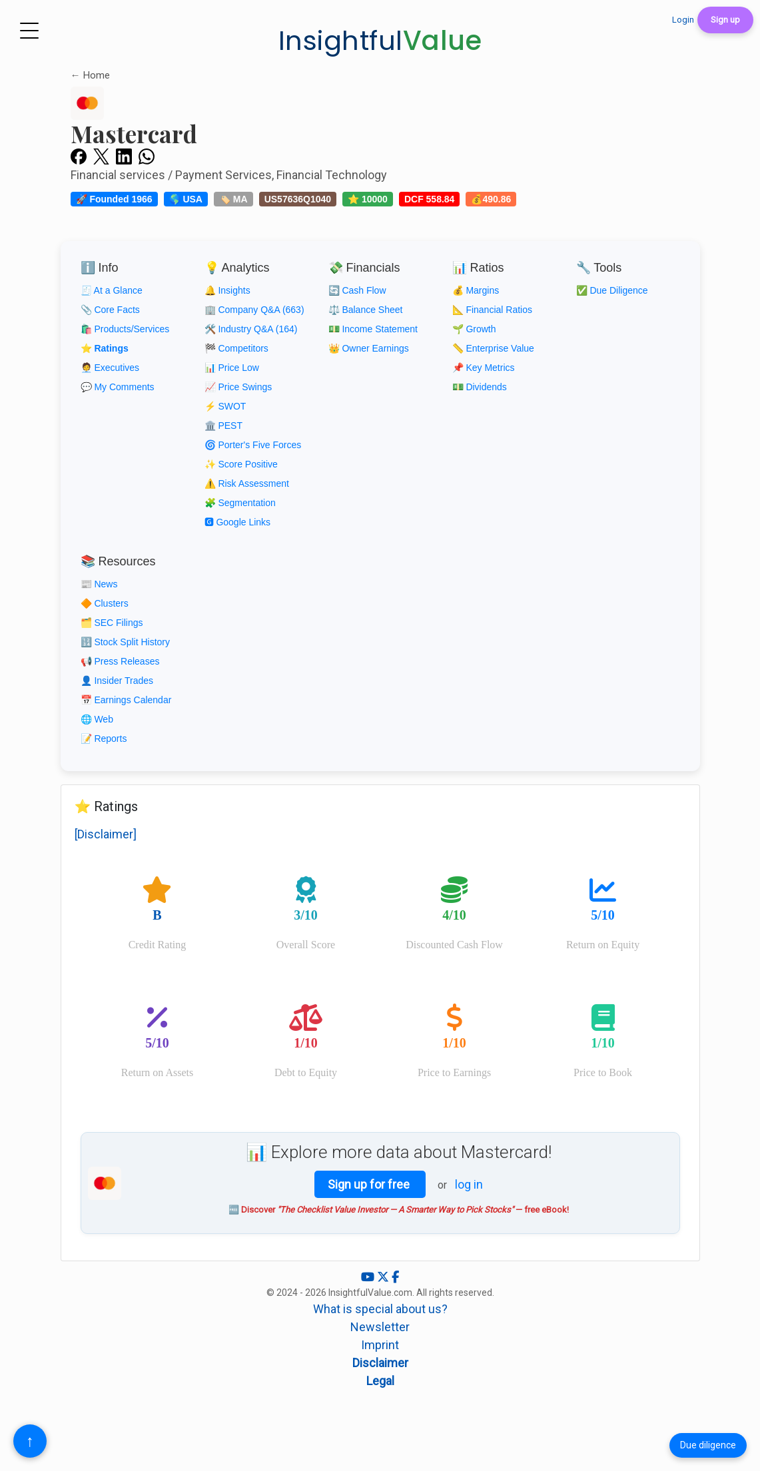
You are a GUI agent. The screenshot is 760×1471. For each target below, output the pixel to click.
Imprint (380, 1345)
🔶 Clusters (105, 603)
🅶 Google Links (237, 522)
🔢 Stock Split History (125, 642)
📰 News (99, 584)
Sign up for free (370, 1184)
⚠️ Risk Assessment (246, 483)
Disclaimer (380, 1363)
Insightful (380, 40)
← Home (90, 75)
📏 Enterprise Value (493, 348)
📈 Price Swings (238, 387)
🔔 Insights (227, 290)
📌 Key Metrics (483, 367)
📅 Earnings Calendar (126, 700)
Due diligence (708, 1445)
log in (469, 1184)
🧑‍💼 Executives (110, 367)
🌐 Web (97, 719)
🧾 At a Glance (112, 290)
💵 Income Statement (373, 329)
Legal (380, 1381)
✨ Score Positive (241, 464)
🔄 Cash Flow (357, 290)
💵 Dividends (479, 387)
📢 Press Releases (120, 661)
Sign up (725, 20)
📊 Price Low (231, 367)
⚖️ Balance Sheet (365, 309)
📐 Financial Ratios (492, 309)
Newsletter (380, 1327)
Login (683, 20)
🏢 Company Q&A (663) (254, 309)
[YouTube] (369, 1277)
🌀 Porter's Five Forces (253, 445)
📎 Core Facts (110, 309)
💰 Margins (476, 290)
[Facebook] (395, 1277)
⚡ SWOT (225, 406)
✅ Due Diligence (612, 290)
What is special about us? (380, 1309)
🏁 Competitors (236, 348)
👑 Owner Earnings (368, 348)
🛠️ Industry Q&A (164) (251, 329)
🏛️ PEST (223, 425)
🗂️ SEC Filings (112, 622)
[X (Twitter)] (384, 1277)
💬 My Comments (118, 387)
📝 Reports (104, 738)
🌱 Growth (474, 329)
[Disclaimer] (106, 834)
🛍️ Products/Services (125, 329)
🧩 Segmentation (240, 502)
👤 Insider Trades (117, 680)
